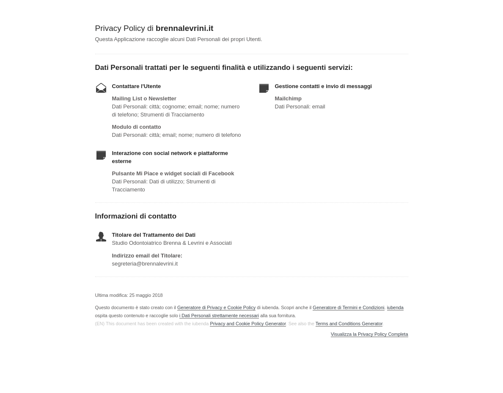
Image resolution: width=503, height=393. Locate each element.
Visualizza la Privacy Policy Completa (369, 334)
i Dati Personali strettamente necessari (219, 315)
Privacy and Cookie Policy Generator (248, 323)
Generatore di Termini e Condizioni (348, 307)
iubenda (395, 307)
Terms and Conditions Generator (349, 323)
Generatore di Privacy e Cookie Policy (216, 307)
